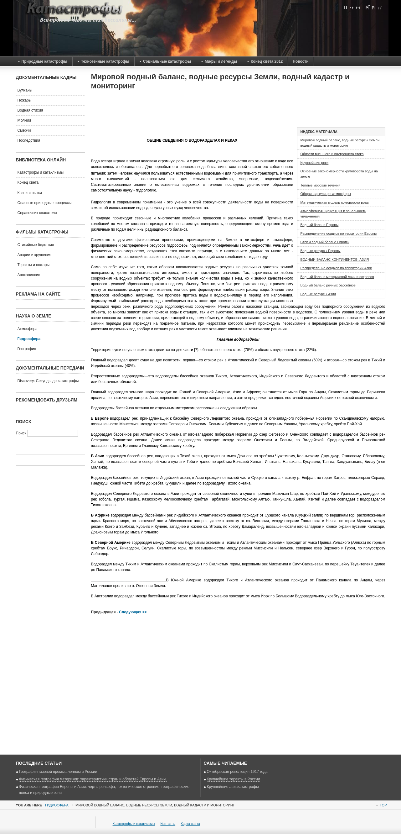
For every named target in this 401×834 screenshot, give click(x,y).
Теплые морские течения (321, 185)
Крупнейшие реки (315, 163)
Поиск (22, 433)
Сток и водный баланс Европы (325, 242)
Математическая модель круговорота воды (335, 202)
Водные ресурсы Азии (318, 294)
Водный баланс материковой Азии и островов (337, 277)
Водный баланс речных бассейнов (328, 285)
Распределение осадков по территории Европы (339, 233)
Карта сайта (190, 824)
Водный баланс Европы (320, 225)
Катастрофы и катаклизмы (134, 824)
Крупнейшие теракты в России (233, 779)
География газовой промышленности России (58, 771)
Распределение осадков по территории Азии (336, 268)
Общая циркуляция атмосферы (326, 194)
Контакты (167, 824)
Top (383, 805)
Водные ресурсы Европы (321, 251)
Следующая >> (133, 612)
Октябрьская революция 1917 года (237, 771)
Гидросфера (57, 805)
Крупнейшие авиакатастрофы (233, 786)
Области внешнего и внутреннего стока (332, 154)
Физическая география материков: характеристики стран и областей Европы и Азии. (93, 779)
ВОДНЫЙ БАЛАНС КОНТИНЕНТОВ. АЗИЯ (335, 259)
